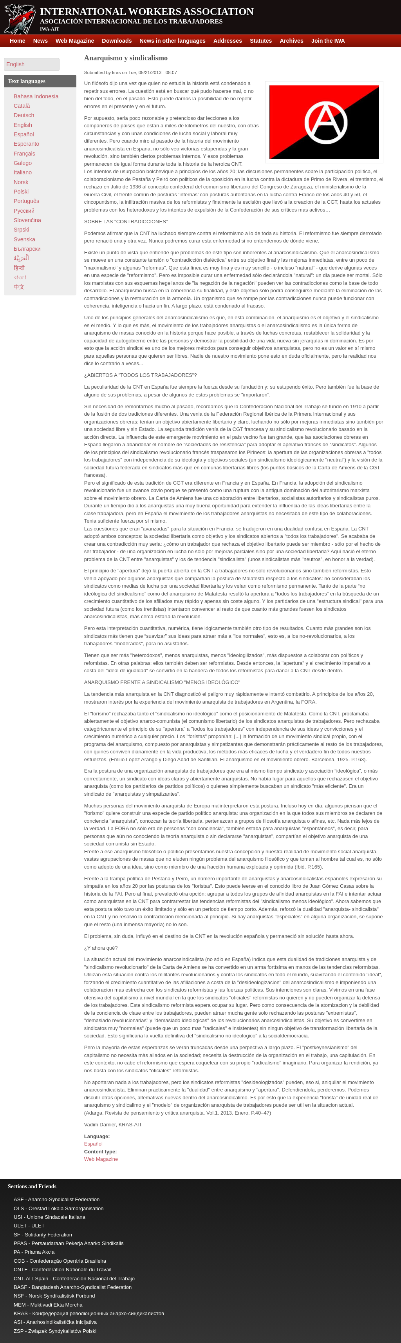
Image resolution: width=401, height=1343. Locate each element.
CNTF (20, 1269)
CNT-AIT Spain (31, 1278)
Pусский (24, 211)
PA (17, 1252)
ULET (20, 1226)
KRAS (21, 1313)
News (40, 41)
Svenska (24, 239)
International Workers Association (147, 11)
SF (17, 1235)
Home (17, 41)
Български (27, 249)
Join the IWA (328, 41)
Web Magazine (75, 41)
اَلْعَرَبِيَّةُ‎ (21, 258)
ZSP (18, 1331)
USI (18, 1217)
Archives (291, 41)
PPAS (20, 1243)
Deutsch (24, 115)
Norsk (21, 182)
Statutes (261, 41)
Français (24, 153)
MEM (20, 1305)
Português (26, 201)
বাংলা (20, 277)
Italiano (23, 172)
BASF (20, 1287)
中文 (19, 287)
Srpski (21, 229)
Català (22, 106)
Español (93, 1144)
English (23, 125)
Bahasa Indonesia (36, 96)
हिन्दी (19, 268)
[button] (32, 64)
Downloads (117, 41)
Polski (21, 191)
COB (19, 1261)
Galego (23, 163)
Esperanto (26, 144)
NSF (19, 1296)
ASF (19, 1199)
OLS (19, 1208)
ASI (18, 1322)
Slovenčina (27, 220)
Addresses (227, 41)
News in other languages (173, 41)
